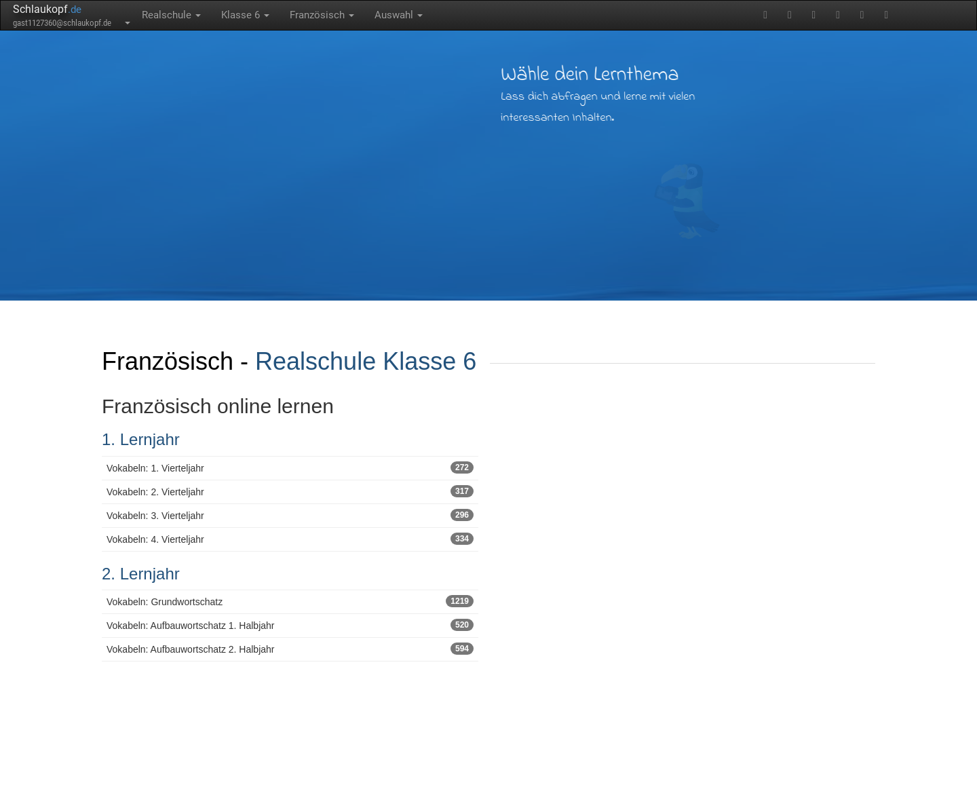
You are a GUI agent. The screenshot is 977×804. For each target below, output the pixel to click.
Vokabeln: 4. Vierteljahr (290, 539)
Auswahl (399, 15)
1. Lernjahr (141, 439)
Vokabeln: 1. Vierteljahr (290, 467)
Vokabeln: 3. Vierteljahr (290, 515)
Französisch (322, 15)
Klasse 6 (245, 15)
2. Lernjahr (141, 573)
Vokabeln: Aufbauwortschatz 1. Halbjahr (290, 625)
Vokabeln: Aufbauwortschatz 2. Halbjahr (290, 649)
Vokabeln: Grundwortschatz (290, 601)
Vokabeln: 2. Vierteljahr (290, 491)
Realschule (171, 15)
